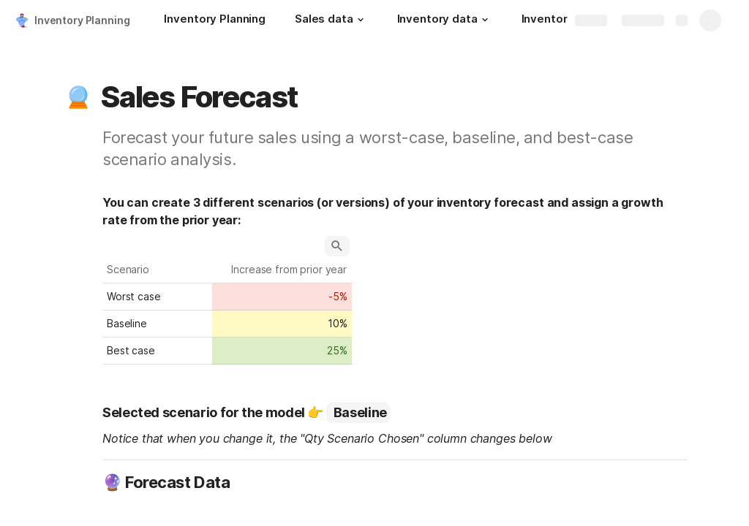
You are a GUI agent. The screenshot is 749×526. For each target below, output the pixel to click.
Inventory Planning (81, 20)
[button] (360, 19)
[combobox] (358, 413)
